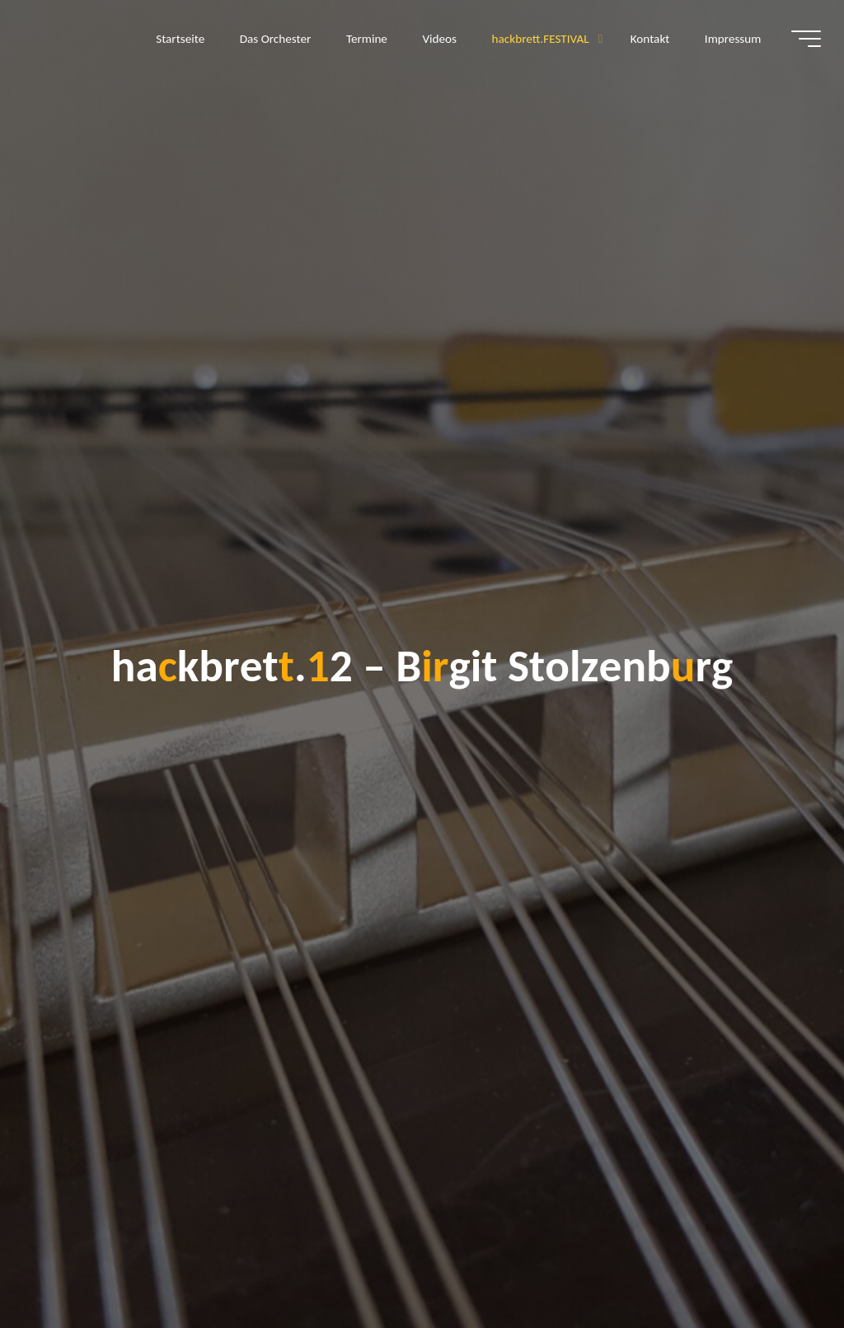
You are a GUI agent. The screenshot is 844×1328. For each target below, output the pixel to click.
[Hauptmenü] (804, 39)
